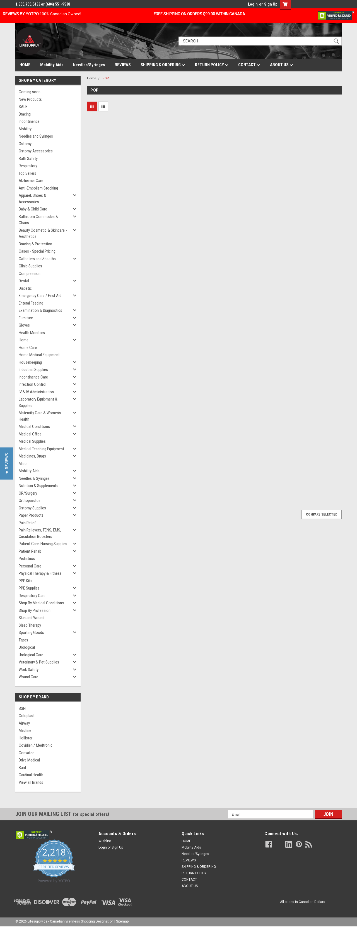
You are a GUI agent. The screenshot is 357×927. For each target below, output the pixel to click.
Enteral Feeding (31, 303)
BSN (22, 708)
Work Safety (28, 669)
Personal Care (30, 566)
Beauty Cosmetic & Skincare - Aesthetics (43, 233)
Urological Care (31, 654)
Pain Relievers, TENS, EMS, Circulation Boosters (40, 533)
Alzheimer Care (31, 180)
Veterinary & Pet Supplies (39, 662)
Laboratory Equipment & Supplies (38, 402)
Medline (25, 730)
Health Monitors (32, 332)
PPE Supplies (29, 588)
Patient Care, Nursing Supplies (43, 543)
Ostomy (25, 143)
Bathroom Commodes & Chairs (38, 220)
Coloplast (27, 715)
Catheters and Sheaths (37, 258)
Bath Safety (28, 158)
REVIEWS (123, 64)
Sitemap (122, 921)
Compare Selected (321, 514)
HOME (25, 64)
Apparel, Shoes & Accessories (32, 198)
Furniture (26, 317)
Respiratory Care (32, 595)
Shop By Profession (34, 610)
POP (105, 78)
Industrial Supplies (33, 369)
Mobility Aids (51, 64)
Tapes (23, 640)
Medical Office (30, 434)
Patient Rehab (30, 551)
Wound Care (28, 676)
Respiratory (28, 165)
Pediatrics (27, 558)
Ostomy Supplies (32, 508)
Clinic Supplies (30, 266)
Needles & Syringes (34, 478)
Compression (29, 273)
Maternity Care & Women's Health (40, 416)
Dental (24, 280)
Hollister (25, 738)
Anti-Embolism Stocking (38, 188)
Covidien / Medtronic (35, 745)
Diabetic (25, 288)
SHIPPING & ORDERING (163, 65)
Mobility (25, 128)
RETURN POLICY (211, 65)
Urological (27, 647)
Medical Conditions (34, 426)
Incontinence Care (33, 377)
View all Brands (31, 782)
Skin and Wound (31, 617)
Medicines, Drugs (32, 456)
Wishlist (104, 841)
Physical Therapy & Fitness (40, 573)
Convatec (26, 752)
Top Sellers (27, 173)
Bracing (25, 114)
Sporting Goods (31, 632)
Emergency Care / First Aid (40, 295)
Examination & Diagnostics (40, 310)
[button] (6, 463)
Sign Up (270, 4)
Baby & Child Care (33, 209)
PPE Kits (25, 580)
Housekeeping (30, 362)
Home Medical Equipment (39, 354)
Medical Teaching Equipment (41, 448)
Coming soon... (31, 91)
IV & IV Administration (36, 391)
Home (23, 339)
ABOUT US (281, 65)
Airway (24, 723)
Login (253, 4)
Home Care (28, 347)
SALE (23, 106)
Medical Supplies (32, 441)
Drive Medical (29, 760)
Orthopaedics (29, 500)
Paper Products (31, 515)
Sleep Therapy (30, 625)
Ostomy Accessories (36, 151)
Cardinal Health (31, 774)
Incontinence (29, 121)
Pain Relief (27, 522)
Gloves (24, 325)
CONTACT (249, 65)
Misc (22, 463)
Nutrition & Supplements (38, 485)
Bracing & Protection (35, 243)
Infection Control (32, 384)
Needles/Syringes (89, 64)
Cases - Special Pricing (37, 251)
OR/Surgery (28, 493)
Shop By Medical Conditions (41, 602)
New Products (30, 99)
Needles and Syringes (36, 136)
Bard (22, 767)
